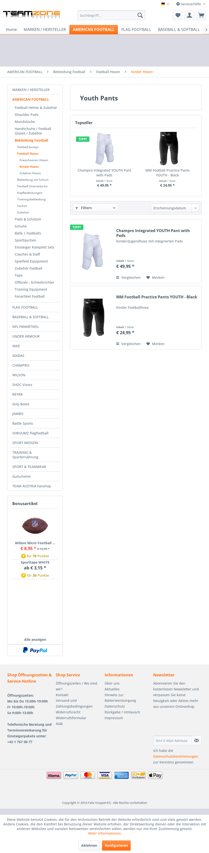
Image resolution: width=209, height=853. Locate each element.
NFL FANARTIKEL (25, 326)
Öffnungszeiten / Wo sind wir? (76, 686)
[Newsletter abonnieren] (197, 740)
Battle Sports (22, 423)
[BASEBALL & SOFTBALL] (179, 29)
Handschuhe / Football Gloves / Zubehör (33, 131)
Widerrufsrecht (68, 712)
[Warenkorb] (201, 15)
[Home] (11, 29)
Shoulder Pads (26, 114)
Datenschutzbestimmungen (175, 756)
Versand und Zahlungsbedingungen (74, 703)
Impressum (114, 718)
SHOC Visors (22, 384)
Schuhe (21, 226)
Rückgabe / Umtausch (122, 712)
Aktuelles (112, 689)
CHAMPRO (20, 365)
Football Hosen (28, 153)
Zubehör (23, 212)
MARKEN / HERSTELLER (31, 89)
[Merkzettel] (177, 15)
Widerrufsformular (71, 718)
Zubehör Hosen (30, 173)
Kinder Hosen (29, 167)
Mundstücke (25, 121)
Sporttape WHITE (35, 562)
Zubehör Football (28, 268)
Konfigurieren (116, 845)
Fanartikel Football (30, 296)
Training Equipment (31, 289)
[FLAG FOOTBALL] (136, 29)
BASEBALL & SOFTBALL (30, 317)
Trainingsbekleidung (31, 199)
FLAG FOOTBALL (25, 307)
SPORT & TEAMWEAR (29, 466)
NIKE (16, 346)
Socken (22, 206)
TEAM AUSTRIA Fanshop (31, 486)
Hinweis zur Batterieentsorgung (120, 698)
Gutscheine (21, 476)
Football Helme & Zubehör (36, 107)
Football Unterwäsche (32, 186)
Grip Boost (20, 404)
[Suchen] (140, 15)
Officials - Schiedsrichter (34, 282)
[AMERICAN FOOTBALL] (93, 29)
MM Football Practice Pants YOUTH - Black (167, 172)
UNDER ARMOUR (26, 336)
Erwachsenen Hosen (34, 160)
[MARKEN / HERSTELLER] (44, 29)
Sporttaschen (25, 240)
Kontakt (62, 695)
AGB (59, 723)
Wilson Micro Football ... (35, 543)
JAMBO (17, 413)
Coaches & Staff (27, 254)
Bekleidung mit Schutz (33, 180)
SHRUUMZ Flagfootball (30, 433)
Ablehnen (89, 845)
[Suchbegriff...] (111, 15)
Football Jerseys (27, 147)
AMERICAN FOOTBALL (30, 99)
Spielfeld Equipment (31, 261)
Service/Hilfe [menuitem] (189, 4)
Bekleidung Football (31, 140)
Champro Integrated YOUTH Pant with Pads (104, 172)
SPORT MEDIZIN (25, 442)
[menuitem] (111, 15)
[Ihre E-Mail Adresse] (172, 740)
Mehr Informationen (104, 833)
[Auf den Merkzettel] (155, 277)
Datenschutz (115, 706)
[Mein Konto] (189, 15)
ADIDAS (18, 355)
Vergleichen (128, 277)
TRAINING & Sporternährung (25, 454)
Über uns (112, 683)
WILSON (18, 375)
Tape (19, 275)
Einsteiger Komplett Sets (34, 247)
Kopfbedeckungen (30, 193)
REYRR (17, 394)
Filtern (83, 207)
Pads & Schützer (28, 219)
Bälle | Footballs (28, 233)
